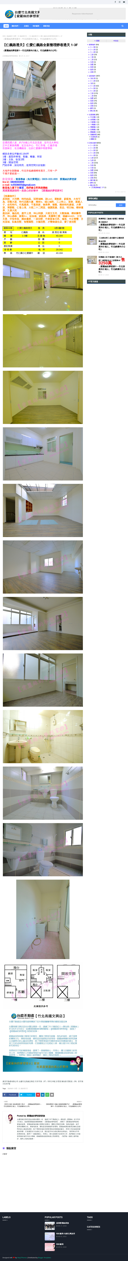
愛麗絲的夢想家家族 (11, 56)
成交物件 (92, 76)
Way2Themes (22, 1258)
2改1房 (93, 78)
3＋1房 (93, 52)
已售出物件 (93, 143)
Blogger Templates (44, 1258)
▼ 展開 (97, 41)
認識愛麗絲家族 (62, 1223)
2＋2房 (93, 150)
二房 (92, 60)
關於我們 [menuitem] (15, 26)
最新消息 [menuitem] (46, 26)
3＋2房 (93, 88)
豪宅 (92, 108)
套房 (92, 69)
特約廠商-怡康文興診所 (65, 1234)
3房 (91, 83)
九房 (92, 160)
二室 (92, 57)
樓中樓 (93, 180)
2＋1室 (93, 47)
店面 (92, 72)
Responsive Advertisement (82, 14)
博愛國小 (93, 127)
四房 (92, 67)
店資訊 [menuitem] (26, 26)
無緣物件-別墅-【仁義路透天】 (17, 36)
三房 (92, 55)
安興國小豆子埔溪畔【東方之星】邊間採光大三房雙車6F (111, 264)
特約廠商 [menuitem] (36, 26)
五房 (92, 62)
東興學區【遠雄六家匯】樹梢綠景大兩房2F (111, 224)
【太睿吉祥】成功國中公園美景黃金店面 (111, 244)
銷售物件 (92, 45)
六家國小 (93, 122)
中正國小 (93, 117)
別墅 (92, 65)
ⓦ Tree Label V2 (120, 192)
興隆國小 (93, 132)
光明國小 (93, 120)
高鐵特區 (93, 135)
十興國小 (93, 125)
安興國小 (93, 130)
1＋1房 (93, 145)
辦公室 (93, 111)
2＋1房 (93, 50)
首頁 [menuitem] (6, 26)
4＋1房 (93, 91)
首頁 (4, 36)
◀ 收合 (115, 41)
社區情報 (92, 115)
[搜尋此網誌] (101, 205)
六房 (92, 168)
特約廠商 (60, 1244)
